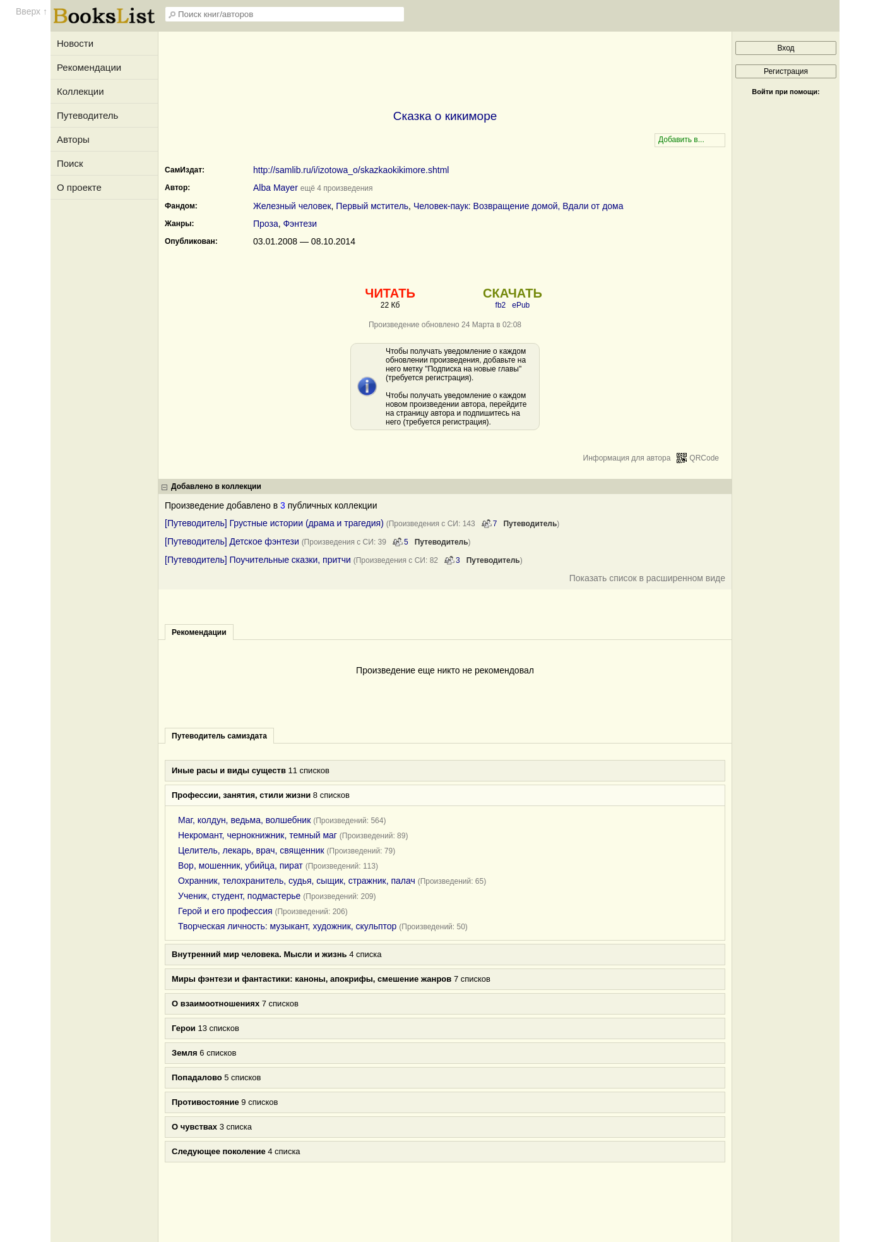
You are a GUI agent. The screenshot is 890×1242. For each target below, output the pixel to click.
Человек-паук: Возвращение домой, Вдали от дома (518, 206)
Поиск (70, 163)
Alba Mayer (275, 188)
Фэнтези (300, 224)
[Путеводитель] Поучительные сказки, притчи (258, 560)
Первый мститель (372, 206)
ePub (521, 305)
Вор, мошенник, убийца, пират (240, 865)
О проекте (79, 187)
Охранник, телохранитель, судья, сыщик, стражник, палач (296, 881)
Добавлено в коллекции (216, 486)
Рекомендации (89, 67)
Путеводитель (87, 115)
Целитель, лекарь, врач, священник (251, 850)
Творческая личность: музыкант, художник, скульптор (287, 926)
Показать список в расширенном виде (647, 578)
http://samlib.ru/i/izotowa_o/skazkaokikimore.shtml (351, 170)
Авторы (73, 139)
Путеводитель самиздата (219, 736)
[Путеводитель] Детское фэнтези (232, 541)
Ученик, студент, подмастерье (239, 896)
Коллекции (80, 91)
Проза (265, 224)
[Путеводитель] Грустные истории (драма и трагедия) (274, 523)
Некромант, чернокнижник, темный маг (257, 835)
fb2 (500, 305)
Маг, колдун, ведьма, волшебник (244, 820)
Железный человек (292, 206)
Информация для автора (627, 458)
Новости (75, 43)
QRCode (704, 458)
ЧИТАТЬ (390, 293)
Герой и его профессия (225, 911)
